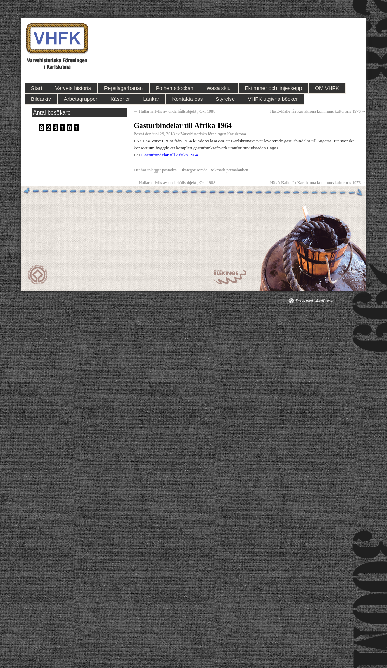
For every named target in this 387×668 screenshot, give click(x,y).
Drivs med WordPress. (314, 300)
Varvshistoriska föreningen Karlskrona (213, 133)
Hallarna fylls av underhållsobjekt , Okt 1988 (174, 111)
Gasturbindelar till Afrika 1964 (169, 154)
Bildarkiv (41, 99)
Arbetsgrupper (80, 99)
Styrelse (225, 99)
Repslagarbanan (123, 88)
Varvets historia (73, 88)
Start (36, 88)
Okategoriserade (194, 170)
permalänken (237, 170)
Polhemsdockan (175, 88)
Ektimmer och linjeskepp (273, 88)
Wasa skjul (219, 88)
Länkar (151, 99)
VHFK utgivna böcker (273, 99)
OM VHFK (327, 88)
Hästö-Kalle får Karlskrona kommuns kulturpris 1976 (318, 111)
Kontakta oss (187, 99)
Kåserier (120, 99)
